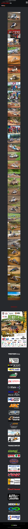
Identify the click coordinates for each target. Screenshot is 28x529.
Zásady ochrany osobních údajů (14, 527)
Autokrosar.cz (14, 306)
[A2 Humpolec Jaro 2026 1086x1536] (14, 348)
